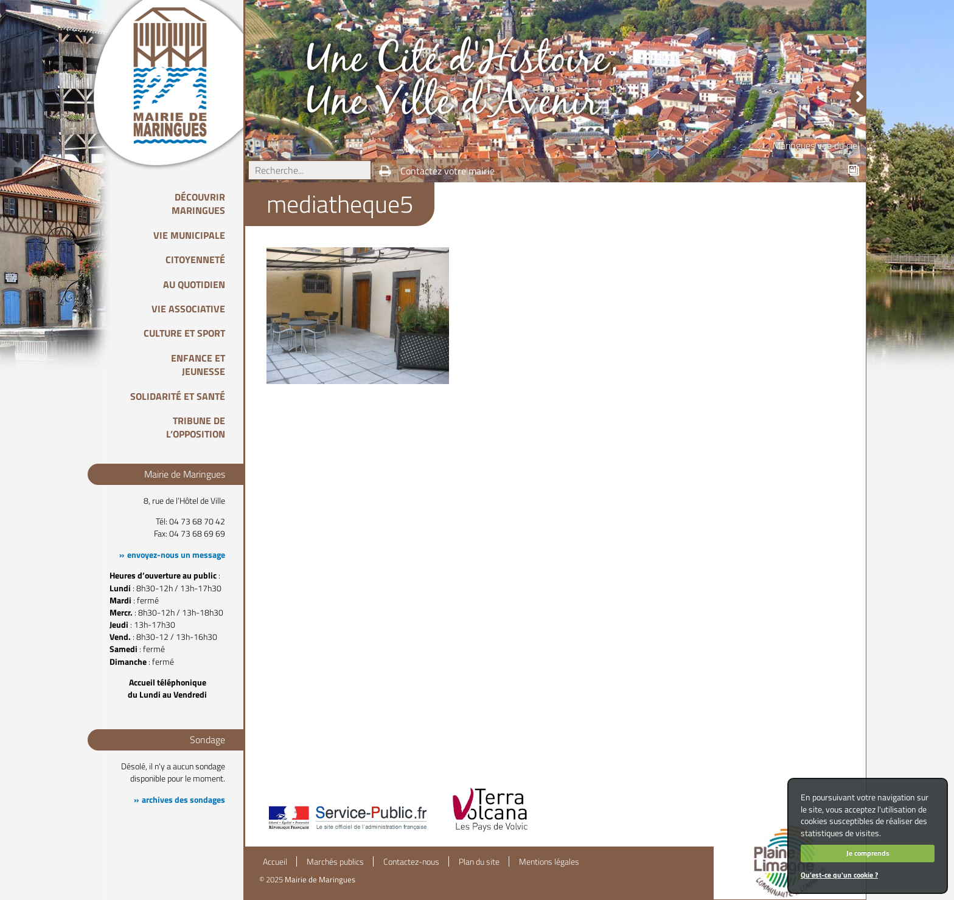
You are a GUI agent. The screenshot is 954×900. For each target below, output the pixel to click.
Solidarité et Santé (177, 396)
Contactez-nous (411, 862)
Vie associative (188, 308)
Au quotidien (194, 284)
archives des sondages (183, 799)
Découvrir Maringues (198, 204)
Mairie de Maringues (320, 879)
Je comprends (868, 853)
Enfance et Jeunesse (198, 365)
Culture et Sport (184, 333)
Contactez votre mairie (447, 170)
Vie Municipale (189, 235)
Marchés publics (335, 862)
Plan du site (479, 862)
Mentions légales (549, 862)
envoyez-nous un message (176, 555)
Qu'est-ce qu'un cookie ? (839, 875)
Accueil (275, 862)
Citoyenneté (195, 259)
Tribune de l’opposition (195, 427)
